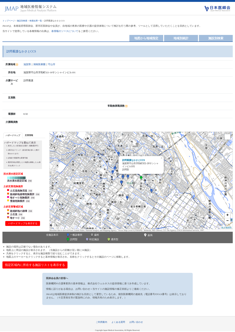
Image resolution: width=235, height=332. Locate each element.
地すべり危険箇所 (20, 197)
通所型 (112, 240)
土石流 (13, 214)
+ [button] (227, 215)
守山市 (51, 64)
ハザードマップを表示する (22, 223)
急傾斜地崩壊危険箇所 (22, 194)
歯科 (94, 235)
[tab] (12, 135)
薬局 (147, 235)
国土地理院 (226, 227)
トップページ (8, 21)
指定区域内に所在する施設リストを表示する (35, 264)
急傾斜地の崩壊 (18, 211)
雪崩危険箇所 (17, 201)
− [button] (227, 221)
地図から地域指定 (146, 38)
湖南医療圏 (39, 64)
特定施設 (92, 240)
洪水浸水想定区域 (17, 180)
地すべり (15, 218)
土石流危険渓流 (18, 190)
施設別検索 (22, 21)
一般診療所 (74, 235)
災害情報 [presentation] (29, 135)
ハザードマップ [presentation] (13, 135)
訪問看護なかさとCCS (133, 160)
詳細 (30, 181)
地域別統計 (181, 38)
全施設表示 (52, 234)
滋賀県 (27, 64)
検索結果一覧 (36, 21)
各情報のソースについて (64, 31)
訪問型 (71, 240)
